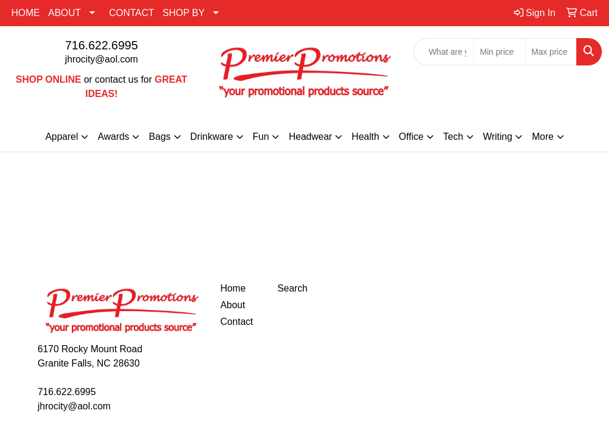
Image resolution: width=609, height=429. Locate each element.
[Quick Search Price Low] (499, 51)
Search (292, 288)
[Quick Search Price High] (551, 51)
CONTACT (131, 13)
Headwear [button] (310, 136)
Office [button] (411, 136)
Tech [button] (453, 136)
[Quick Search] (443, 51)
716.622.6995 (101, 45)
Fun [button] (261, 136)
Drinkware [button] (211, 136)
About (232, 305)
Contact (236, 322)
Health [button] (365, 136)
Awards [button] (113, 136)
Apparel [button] (61, 136)
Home (233, 288)
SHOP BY (183, 13)
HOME (25, 13)
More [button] (542, 136)
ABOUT (64, 13)
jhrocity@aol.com (101, 59)
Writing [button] (498, 136)
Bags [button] (159, 136)
